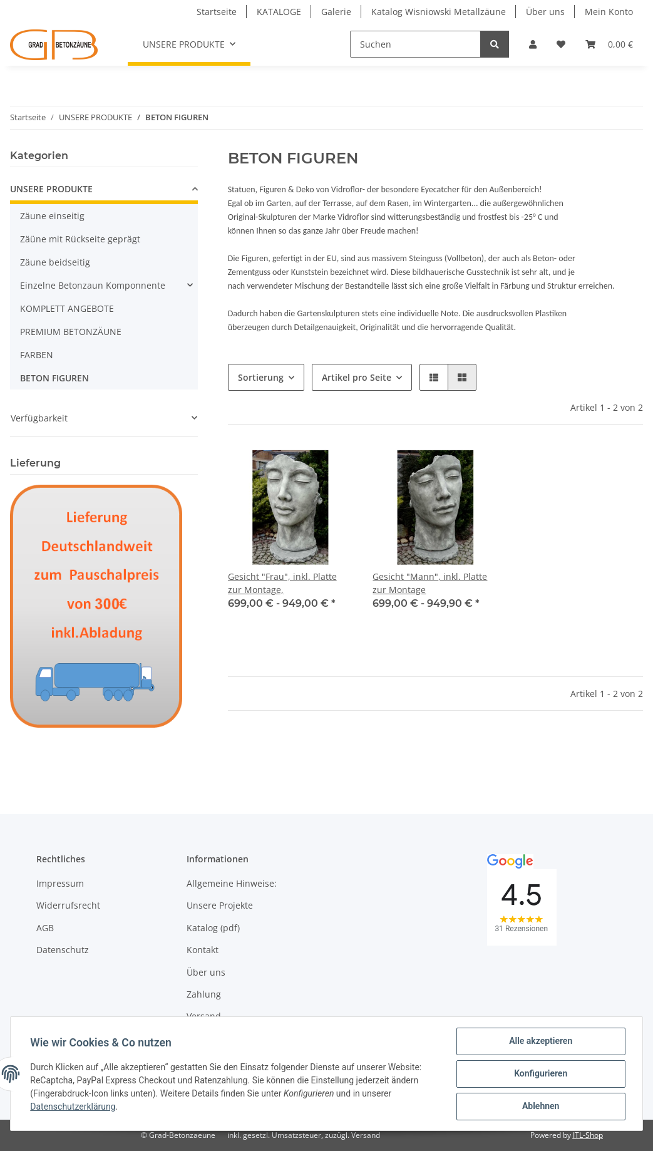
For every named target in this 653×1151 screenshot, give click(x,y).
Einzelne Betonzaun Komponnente (92, 285)
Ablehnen (540, 1107)
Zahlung (204, 994)
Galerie (336, 12)
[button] (533, 44)
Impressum (60, 883)
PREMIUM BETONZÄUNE (70, 332)
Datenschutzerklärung (73, 1107)
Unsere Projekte (220, 905)
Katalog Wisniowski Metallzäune (438, 12)
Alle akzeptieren (540, 1041)
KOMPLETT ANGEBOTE (67, 308)
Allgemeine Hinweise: (232, 883)
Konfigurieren (540, 1074)
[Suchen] (415, 44)
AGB (45, 928)
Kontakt (203, 950)
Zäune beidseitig (55, 262)
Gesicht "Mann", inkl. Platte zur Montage (430, 583)
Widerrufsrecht (68, 905)
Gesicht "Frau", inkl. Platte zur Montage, (282, 583)
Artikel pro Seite (356, 377)
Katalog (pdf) (213, 928)
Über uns (545, 12)
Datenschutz (62, 950)
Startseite (217, 12)
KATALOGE (279, 12)
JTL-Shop (588, 1135)
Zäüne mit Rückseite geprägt (80, 239)
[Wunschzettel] (561, 44)
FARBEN (36, 355)
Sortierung (261, 377)
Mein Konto (609, 12)
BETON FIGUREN (54, 378)
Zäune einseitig (52, 216)
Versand (204, 1016)
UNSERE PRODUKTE (51, 189)
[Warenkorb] (609, 44)
